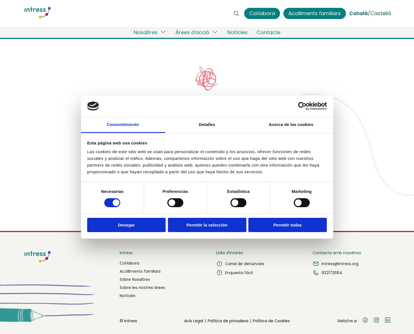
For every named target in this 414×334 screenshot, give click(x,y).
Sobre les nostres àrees (142, 287)
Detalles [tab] (207, 124)
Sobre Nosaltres (135, 279)
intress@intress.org (336, 263)
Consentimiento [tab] (123, 124)
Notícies (237, 32)
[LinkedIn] (387, 321)
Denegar (126, 225)
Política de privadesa (228, 321)
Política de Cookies (271, 321)
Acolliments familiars (140, 271)
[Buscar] (236, 13)
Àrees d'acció (196, 32)
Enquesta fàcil (234, 272)
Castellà (380, 13)
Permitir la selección (207, 225)
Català (358, 13)
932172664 (327, 272)
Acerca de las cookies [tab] (291, 124)
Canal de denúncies (240, 263)
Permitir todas (288, 225)
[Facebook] (365, 321)
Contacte (268, 32)
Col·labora (129, 263)
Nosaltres (150, 32)
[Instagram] (376, 321)
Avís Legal (193, 321)
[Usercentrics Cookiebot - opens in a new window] (302, 106)
